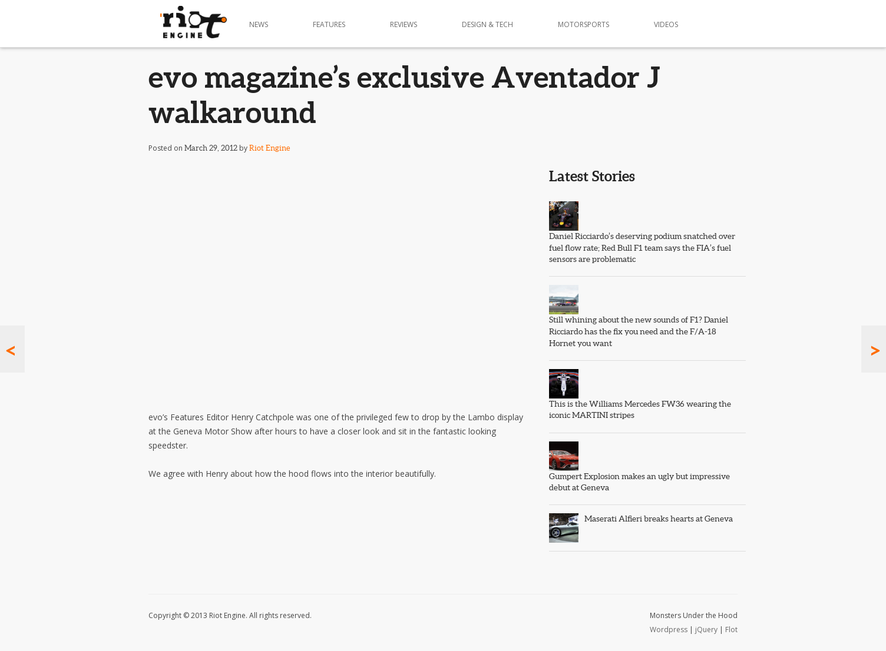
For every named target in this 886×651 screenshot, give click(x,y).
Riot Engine (269, 148)
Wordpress (668, 630)
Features (329, 24)
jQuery (706, 630)
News (258, 24)
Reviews (403, 24)
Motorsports (583, 24)
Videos (666, 24)
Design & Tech (487, 24)
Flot (731, 630)
